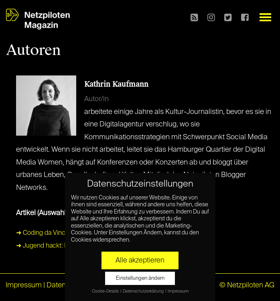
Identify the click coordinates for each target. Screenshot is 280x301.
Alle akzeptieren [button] (140, 260)
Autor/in (96, 99)
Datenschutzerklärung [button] (143, 291)
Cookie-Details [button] (106, 291)
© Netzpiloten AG (246, 285)
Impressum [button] (178, 291)
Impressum (24, 285)
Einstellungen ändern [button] (140, 278)
